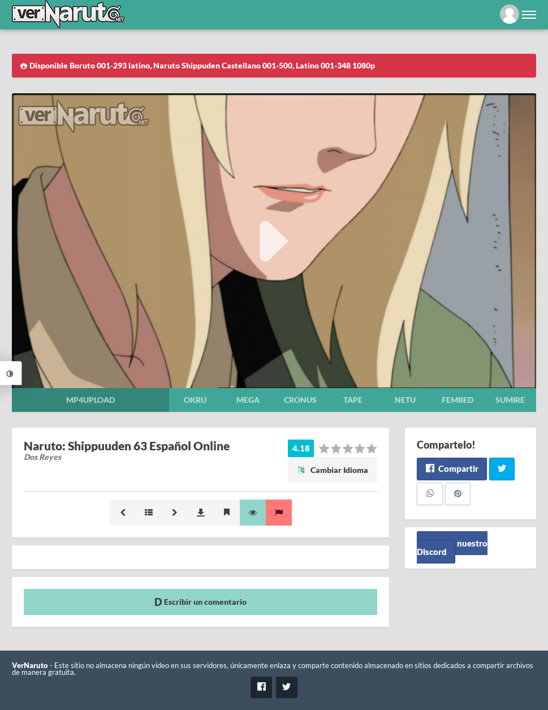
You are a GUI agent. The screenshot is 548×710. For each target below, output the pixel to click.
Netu (405, 400)
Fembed (457, 400)
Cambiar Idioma (332, 470)
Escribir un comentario (200, 601)
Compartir (451, 468)
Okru (195, 400)
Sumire (510, 400)
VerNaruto (30, 665)
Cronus (300, 400)
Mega (248, 400)
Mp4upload (90, 400)
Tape (353, 400)
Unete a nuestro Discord (452, 547)
